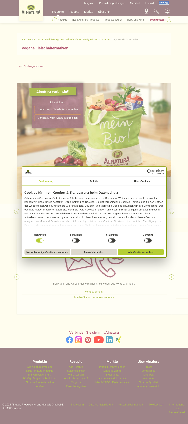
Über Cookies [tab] (142, 181)
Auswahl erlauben (94, 252)
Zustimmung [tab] (46, 181)
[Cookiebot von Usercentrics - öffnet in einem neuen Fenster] (149, 171)
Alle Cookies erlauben (141, 252)
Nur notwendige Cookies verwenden (47, 252)
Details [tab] (94, 181)
